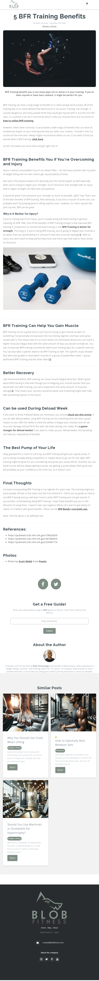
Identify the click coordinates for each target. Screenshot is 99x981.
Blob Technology (41, 666)
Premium (60, 750)
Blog (49, 928)
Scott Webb (25, 561)
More (12, 767)
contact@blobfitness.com (53, 943)
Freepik (45, 965)
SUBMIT (49, 631)
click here (37, 139)
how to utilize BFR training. (18, 120)
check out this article (80, 414)
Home (43, 928)
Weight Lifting (50, 26)
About (55, 928)
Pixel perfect (45, 967)
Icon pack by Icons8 (49, 963)
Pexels (43, 561)
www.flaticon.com (63, 965)
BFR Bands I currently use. (73, 509)
